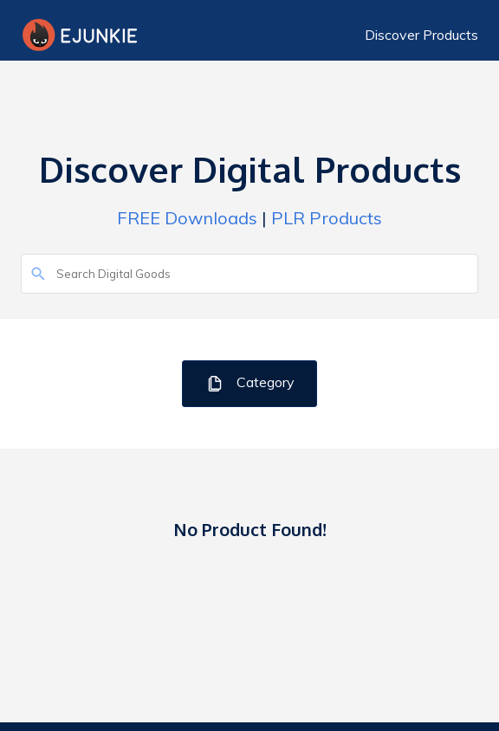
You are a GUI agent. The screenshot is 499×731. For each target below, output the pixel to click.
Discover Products (421, 34)
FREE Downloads (187, 218)
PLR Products (326, 218)
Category (250, 383)
